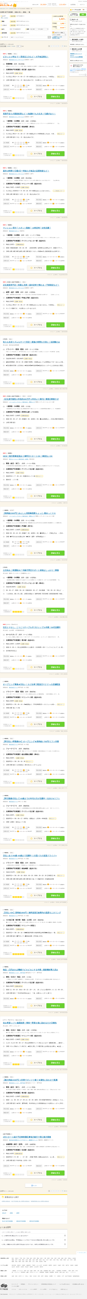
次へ (65, 46)
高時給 (46, 1276)
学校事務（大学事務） (62, 1270)
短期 (13, 1276)
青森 (13, 1260)
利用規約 (23, 1284)
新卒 (42, 1276)
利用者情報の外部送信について (48, 1284)
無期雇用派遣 (76, 1276)
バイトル (14, 1289)
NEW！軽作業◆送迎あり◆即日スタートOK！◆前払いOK (28, 456)
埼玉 (24, 1258)
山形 (27, 1260)
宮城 (20, 1260)
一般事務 (14, 1270)
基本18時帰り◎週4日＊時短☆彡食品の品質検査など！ (26, 171)
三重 (45, 1258)
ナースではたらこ (53, 1289)
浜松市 (54, 1265)
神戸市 (67, 1265)
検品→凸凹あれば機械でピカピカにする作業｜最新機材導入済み (30, 970)
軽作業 (56, 1272)
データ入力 (20, 1270)
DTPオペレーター (34, 1272)
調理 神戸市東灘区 (34, 1221)
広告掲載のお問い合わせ (78, 1284)
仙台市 (13, 1267)
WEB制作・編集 (25, 1272)
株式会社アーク (13, 687)
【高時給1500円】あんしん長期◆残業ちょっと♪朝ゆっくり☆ (29, 513)
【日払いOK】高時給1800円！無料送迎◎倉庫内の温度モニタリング (32, 913)
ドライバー (73, 1272)
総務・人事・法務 (38, 1270)
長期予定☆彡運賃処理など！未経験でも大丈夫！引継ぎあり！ (29, 114)
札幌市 (76, 1265)
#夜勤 (11, 1213)
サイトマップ (15, 1284)
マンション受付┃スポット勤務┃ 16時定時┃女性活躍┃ (27, 228)
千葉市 (33, 1265)
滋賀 (62, 1258)
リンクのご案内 (15, 1286)
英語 (31, 1276)
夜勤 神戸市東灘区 (21, 1221)
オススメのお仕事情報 (76, 55)
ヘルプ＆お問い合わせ (64, 1284)
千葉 (21, 1258)
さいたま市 (39, 1265)
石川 (47, 1260)
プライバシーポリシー (33, 1284)
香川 (71, 1260)
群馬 (34, 1258)
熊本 (30, 1261)
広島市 (22, 1267)
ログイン (82, 4)
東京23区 (14, 1265)
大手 (63, 1276)
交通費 (50, 1276)
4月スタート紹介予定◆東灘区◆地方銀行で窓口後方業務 (27, 1137)
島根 (65, 1260)
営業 (70, 1270)
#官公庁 (4, 1213)
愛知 (38, 1258)
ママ (55, 1276)
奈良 (66, 1258)
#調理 (17, 1213)
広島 (54, 1260)
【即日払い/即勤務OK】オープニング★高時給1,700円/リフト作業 (31, 741)
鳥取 (61, 1260)
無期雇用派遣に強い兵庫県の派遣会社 (40, 1201)
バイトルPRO (43, 1289)
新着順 (8, 46)
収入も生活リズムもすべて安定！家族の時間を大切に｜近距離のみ (31, 342)
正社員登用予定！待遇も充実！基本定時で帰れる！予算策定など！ (31, 285)
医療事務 (42, 1272)
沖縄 (45, 1261)
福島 (30, 1260)
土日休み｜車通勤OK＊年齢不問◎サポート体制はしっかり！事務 (31, 570)
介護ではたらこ (64, 1289)
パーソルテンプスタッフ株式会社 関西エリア (22, 402)
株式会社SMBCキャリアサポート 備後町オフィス (23, 1140)
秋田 (23, 1260)
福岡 (20, 1261)
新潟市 (17, 1267)
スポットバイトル (23, 1289)
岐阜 (41, 1258)
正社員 (34, 1276)
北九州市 (36, 1267)
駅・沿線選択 (5, 17)
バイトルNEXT (33, 1289)
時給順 (13, 46)
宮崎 (37, 1261)
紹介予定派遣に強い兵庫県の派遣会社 (20, 1201)
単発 (16, 1276)
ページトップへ (82, 1252)
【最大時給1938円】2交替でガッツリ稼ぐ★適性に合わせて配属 (30, 1080)
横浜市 (19, 1265)
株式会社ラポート (14, 231)
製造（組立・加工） (64, 1272)
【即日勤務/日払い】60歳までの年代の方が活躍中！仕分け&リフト (31, 798)
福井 (51, 1260)
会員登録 (72, 4)
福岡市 (31, 1267)
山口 (68, 1260)
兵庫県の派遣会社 (6, 1201)
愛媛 (13, 1261)
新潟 (40, 1260)
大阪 (52, 1258)
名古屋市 (45, 1265)
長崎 (27, 1261)
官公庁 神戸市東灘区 (7, 1221)
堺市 (63, 1265)
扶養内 (58, 1276)
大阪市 (59, 1265)
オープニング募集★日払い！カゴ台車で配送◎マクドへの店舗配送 (31, 684)
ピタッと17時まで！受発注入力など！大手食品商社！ (26, 57)
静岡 (48, 1258)
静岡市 (50, 1265)
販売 (73, 1270)
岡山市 (26, 1267)
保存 (83, 14)
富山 (44, 1260)
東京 (13, 1258)
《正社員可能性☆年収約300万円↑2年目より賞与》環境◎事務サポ (31, 399)
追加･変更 (13, 16)
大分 (33, 1261)
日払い (26, 1276)
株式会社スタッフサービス (16, 59)
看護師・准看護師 (49, 1272)
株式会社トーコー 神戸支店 (17, 972)
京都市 (71, 1265)
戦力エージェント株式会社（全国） (19, 459)
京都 (59, 1258)
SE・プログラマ (16, 1272)
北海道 (74, 1258)
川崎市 (23, 1265)
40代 (39, 1276)
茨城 (28, 1258)
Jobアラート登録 (59, 32)
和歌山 (69, 1258)
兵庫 (55, 1258)
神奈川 (16, 1258)
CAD (76, 1270)
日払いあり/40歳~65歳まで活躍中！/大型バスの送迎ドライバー (30, 856)
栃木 (31, 1258)
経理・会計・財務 (28, 1270)
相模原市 (28, 1265)
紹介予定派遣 (68, 1276)
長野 (37, 1260)
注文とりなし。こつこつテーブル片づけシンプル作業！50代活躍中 (32, 627)
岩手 (16, 1260)
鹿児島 (41, 1261)
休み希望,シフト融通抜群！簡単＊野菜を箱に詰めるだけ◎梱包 (30, 1023)
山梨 (33, 1260)
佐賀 (23, 1261)
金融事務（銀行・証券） (49, 1270)
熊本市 (41, 1267)
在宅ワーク (21, 1276)
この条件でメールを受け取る (57, 37)
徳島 (75, 1260)
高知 (16, 1261)
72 (62, 46)
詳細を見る (55, 97)
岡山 (58, 1260)
